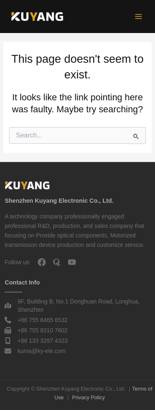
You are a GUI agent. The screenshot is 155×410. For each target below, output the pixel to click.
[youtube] (72, 262)
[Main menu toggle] (138, 16)
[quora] (56, 262)
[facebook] (42, 262)
